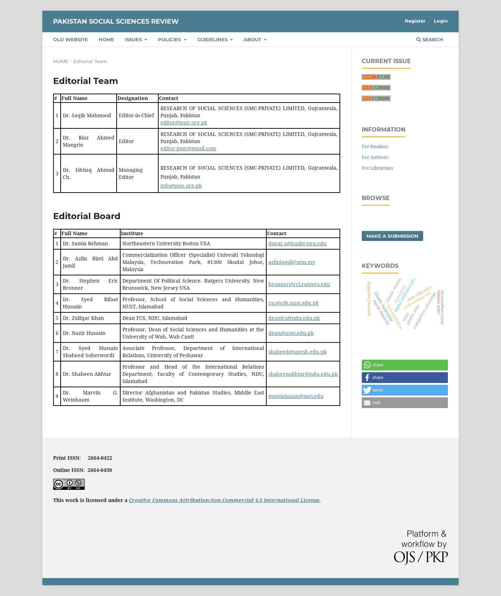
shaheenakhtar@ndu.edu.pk (303, 373)
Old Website (70, 39)
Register (415, 21)
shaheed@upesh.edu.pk (297, 351)
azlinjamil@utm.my (291, 262)
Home (106, 39)
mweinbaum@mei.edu (295, 396)
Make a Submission (392, 236)
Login (441, 21)
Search (429, 39)
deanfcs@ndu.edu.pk (294, 317)
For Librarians (377, 168)
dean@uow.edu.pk (291, 333)
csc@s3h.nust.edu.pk (293, 302)
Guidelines (213, 39)
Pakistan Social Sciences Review (116, 21)
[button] (405, 365)
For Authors (375, 157)
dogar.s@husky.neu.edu (297, 243)
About (253, 39)
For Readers (375, 146)
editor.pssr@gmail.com (188, 148)
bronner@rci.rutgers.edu (299, 284)
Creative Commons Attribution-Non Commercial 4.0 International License (224, 500)
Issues (134, 39)
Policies (170, 39)
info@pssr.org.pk (181, 185)
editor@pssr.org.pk (183, 122)
